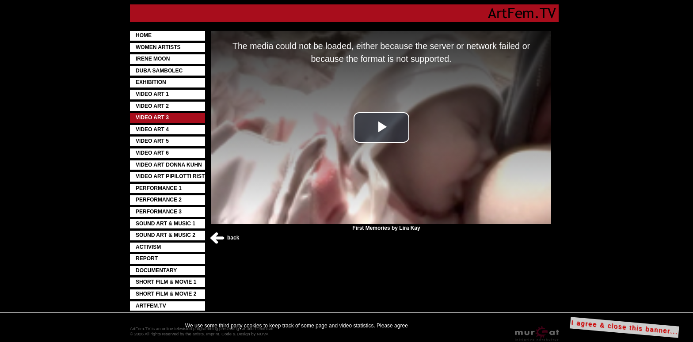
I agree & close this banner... (624, 327)
